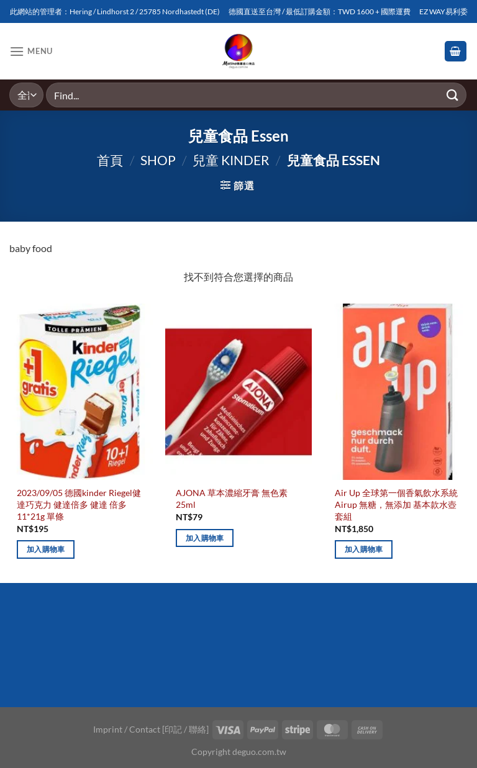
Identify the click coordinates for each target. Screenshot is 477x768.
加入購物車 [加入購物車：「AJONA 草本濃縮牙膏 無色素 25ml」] (205, 538)
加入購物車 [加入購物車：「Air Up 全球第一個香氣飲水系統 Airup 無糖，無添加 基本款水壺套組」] (364, 549)
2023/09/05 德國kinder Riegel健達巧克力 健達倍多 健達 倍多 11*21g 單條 (79, 504)
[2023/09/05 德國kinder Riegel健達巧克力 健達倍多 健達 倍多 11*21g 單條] (79, 392)
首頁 (110, 160)
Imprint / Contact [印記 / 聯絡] (151, 729)
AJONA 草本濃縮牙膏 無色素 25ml (232, 498)
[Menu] (31, 51)
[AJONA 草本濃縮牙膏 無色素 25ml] (238, 392)
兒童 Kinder (231, 160)
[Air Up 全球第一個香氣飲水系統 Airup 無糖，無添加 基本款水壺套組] (397, 392)
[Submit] (452, 95)
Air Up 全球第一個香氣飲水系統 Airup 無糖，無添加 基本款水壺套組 (396, 504)
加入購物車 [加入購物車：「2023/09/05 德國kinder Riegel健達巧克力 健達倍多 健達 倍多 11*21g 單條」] (46, 549)
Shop (158, 160)
